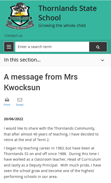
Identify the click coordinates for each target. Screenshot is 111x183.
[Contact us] (13, 36)
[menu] (9, 47)
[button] (98, 47)
